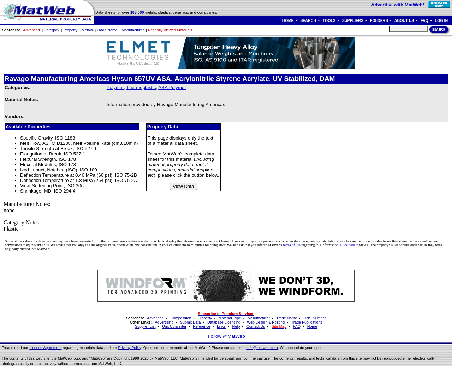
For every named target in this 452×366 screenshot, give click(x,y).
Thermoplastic (141, 87)
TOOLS (329, 20)
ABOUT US (404, 20)
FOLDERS (379, 20)
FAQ (424, 20)
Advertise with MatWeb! (397, 4)
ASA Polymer (172, 87)
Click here (347, 245)
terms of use (292, 245)
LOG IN (441, 20)
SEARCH (308, 20)
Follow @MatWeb (226, 336)
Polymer (115, 87)
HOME (288, 20)
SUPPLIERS (352, 20)
